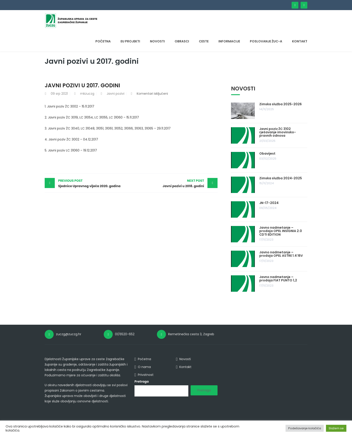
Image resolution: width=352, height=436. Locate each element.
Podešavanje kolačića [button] (304, 428)
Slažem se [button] (336, 428)
